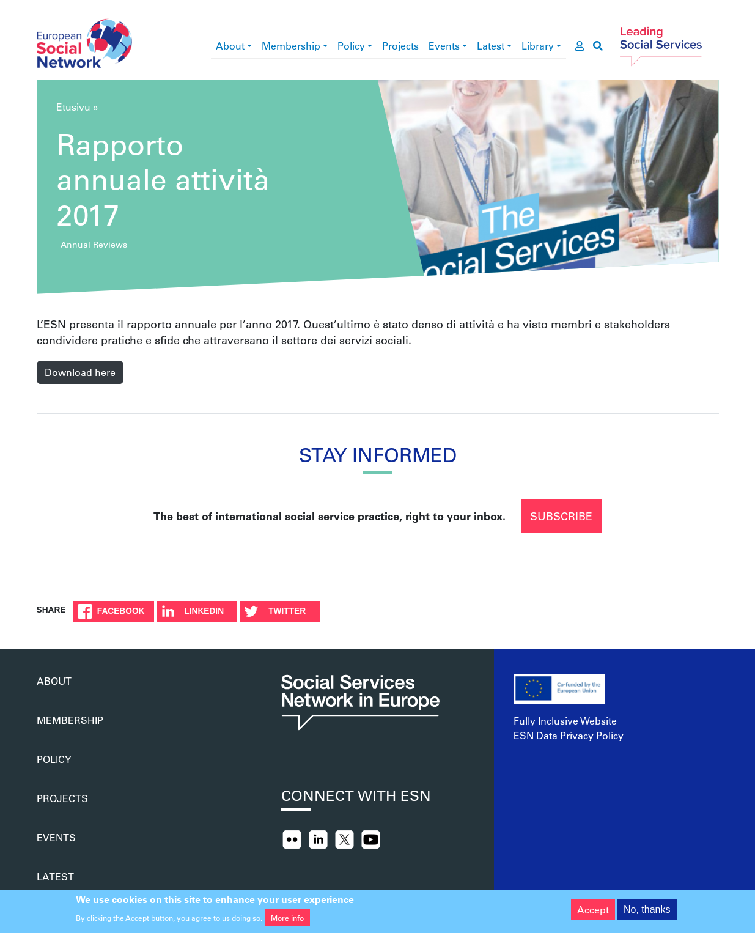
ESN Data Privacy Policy (569, 735)
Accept (593, 913)
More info (287, 921)
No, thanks (647, 913)
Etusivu (73, 106)
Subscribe (561, 516)
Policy (351, 45)
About (230, 45)
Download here (80, 372)
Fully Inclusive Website (565, 720)
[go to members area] (579, 46)
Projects (400, 45)
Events (444, 45)
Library (537, 45)
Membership (291, 45)
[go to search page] (598, 46)
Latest (490, 45)
